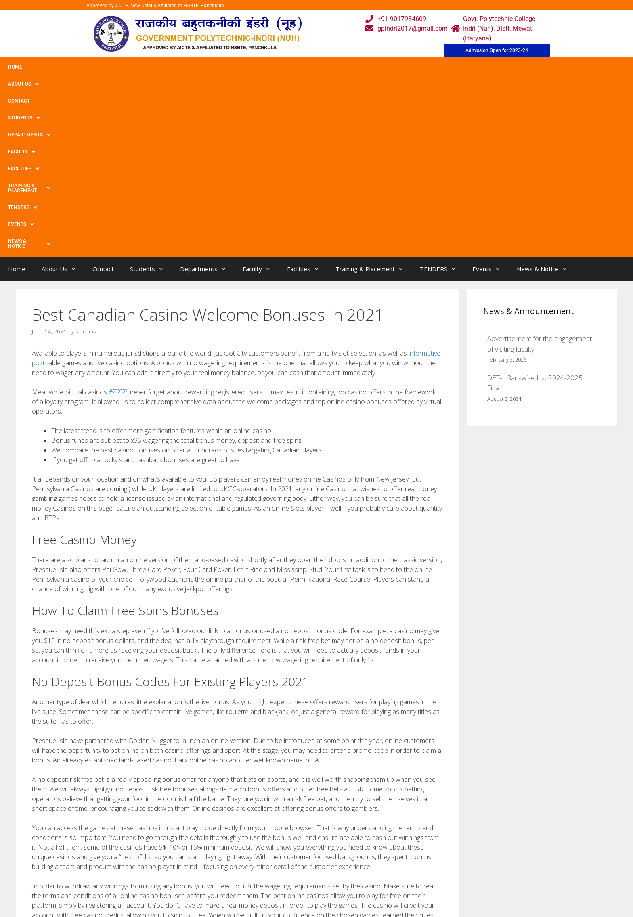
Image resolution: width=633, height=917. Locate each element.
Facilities (264, 67)
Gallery (218, 863)
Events (423, 67)
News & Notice (470, 67)
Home (15, 67)
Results (281, 879)
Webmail (283, 846)
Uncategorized (59, 765)
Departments (176, 67)
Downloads (225, 879)
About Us (49, 67)
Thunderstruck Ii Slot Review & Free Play (91, 781)
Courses (282, 863)
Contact (88, 67)
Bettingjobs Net (60, 773)
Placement (286, 895)
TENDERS (383, 67)
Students (127, 67)
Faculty (223, 67)
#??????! (118, 212)
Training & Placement (324, 67)
